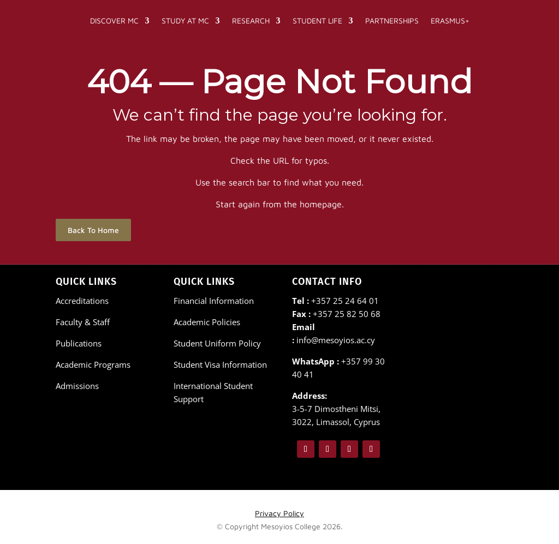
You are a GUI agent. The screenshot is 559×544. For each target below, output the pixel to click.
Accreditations (82, 300)
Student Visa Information (220, 364)
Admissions (77, 385)
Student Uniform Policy (217, 343)
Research (251, 20)
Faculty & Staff (83, 321)
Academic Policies (207, 321)
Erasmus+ (450, 20)
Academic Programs (93, 364)
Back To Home (93, 230)
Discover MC (114, 20)
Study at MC (185, 20)
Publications (79, 343)
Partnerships (392, 20)
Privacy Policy (279, 513)
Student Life (317, 20)
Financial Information (214, 300)
